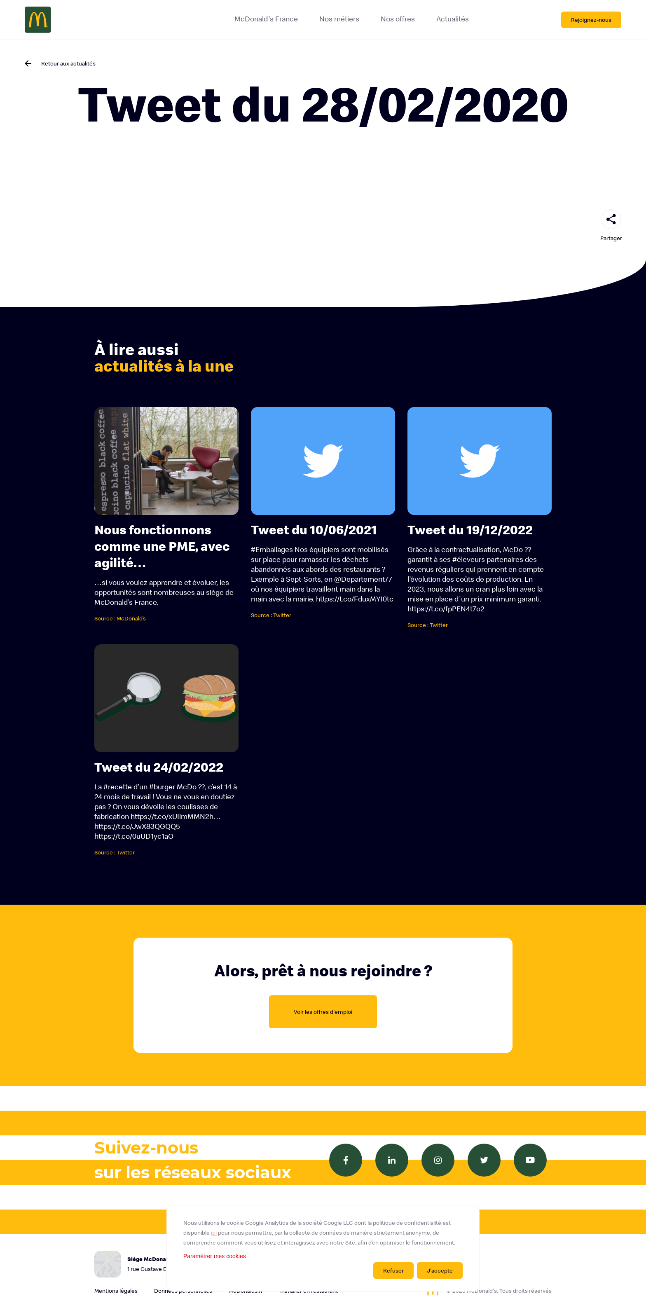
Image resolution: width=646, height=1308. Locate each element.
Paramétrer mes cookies (214, 1256)
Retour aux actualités (68, 63)
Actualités (452, 19)
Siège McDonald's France (176, 1264)
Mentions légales (116, 1291)
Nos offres (398, 19)
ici (214, 1232)
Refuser (393, 1270)
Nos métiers (339, 19)
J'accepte (440, 1270)
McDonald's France (266, 19)
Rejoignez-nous (591, 19)
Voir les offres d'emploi (323, 1012)
